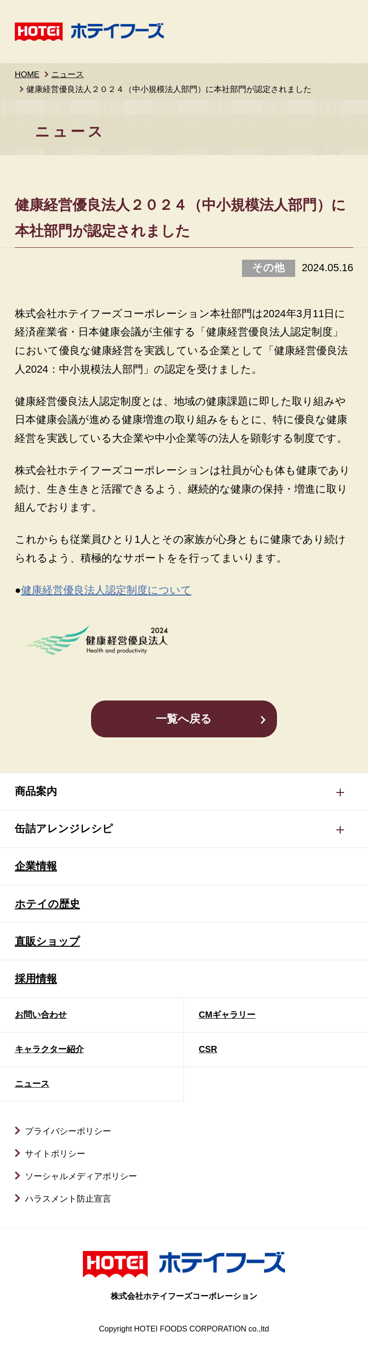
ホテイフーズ (89, 32)
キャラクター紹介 (49, 1049)
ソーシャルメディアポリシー (81, 1176)
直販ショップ (47, 941)
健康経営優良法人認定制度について (106, 590)
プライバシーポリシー (68, 1131)
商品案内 (36, 791)
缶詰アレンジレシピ (64, 829)
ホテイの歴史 (47, 904)
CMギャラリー (227, 1015)
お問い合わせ (41, 1015)
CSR (208, 1049)
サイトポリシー (55, 1153)
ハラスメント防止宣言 (68, 1198)
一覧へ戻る (184, 719)
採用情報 (36, 979)
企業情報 (36, 866)
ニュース (67, 74)
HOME (27, 74)
